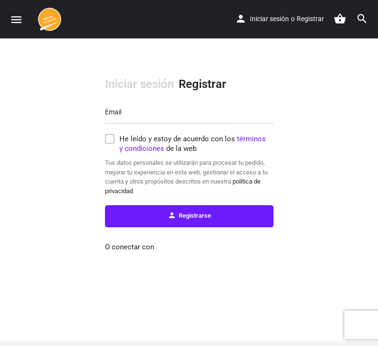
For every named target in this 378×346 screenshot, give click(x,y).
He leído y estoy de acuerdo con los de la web (192, 144)
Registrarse (189, 215)
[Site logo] (51, 19)
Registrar (310, 19)
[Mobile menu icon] (16, 19)
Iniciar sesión (269, 19)
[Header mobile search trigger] (362, 18)
